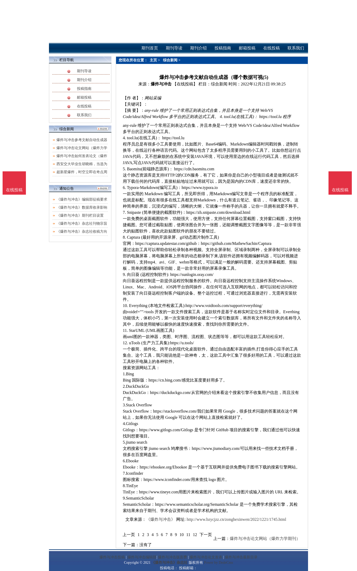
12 (195, 534)
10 (182, 534)
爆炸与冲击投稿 (112, 557)
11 (188, 534)
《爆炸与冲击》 (160, 519)
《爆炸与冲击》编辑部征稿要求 (81, 199)
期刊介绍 (84, 80)
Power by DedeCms (218, 563)
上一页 (129, 534)
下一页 (205, 534)
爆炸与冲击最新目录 (241, 557)
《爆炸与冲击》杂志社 (169, 563)
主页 (153, 60)
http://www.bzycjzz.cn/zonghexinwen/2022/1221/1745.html (236, 519)
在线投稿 (84, 106)
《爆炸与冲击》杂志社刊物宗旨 (81, 223)
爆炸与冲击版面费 (172, 557)
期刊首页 (149, 48)
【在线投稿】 (185, 84)
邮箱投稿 (84, 97)
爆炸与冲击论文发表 (206, 557)
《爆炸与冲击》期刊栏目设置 (80, 215)
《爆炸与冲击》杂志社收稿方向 (81, 231)
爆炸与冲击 (161, 84)
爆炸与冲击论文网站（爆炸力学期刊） (265, 538)
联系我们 (84, 115)
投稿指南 (84, 89)
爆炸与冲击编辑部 (141, 557)
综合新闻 (170, 60)
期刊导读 (84, 71)
